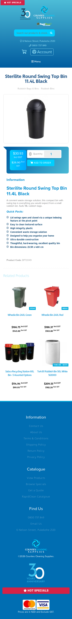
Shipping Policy (36, 444)
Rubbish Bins (48, 88)
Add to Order (40, 163)
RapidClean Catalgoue (36, 496)
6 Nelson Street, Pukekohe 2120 (36, 530)
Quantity (35, 154)
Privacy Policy (36, 457)
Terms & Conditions (36, 438)
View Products (36, 478)
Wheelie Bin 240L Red (52, 315)
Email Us (36, 524)
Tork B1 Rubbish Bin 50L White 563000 (52, 373)
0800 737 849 (37, 45)
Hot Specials (12, 3)
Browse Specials (36, 484)
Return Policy (36, 451)
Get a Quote (36, 490)
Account (42, 52)
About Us (36, 432)
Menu (36, 61)
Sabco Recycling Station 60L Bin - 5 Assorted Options (19, 373)
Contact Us (36, 426)
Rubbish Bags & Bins (28, 88)
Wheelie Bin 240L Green (20, 315)
